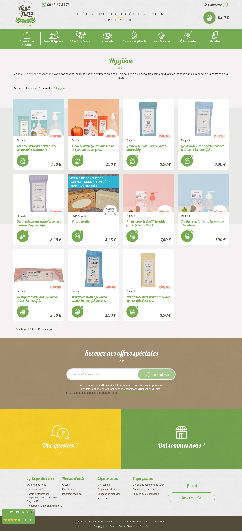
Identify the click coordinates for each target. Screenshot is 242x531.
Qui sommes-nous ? (37, 484)
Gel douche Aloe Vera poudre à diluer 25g (146, 148)
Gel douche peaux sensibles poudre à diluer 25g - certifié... (39, 223)
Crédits (66, 484)
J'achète (23, 161)
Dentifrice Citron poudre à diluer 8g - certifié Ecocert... (148, 299)
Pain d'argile (80, 221)
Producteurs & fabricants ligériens (44, 505)
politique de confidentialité (133, 392)
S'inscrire (102, 498)
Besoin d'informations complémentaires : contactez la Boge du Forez (43, 498)
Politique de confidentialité (97, 521)
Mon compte (103, 484)
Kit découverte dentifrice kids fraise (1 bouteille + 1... (145, 223)
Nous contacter (191, 497)
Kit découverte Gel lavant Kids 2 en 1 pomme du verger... (93, 148)
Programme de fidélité (108, 489)
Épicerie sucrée (161, 41)
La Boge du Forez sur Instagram (195, 486)
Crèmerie (107, 41)
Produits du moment (27, 42)
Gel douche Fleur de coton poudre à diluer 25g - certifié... (202, 148)
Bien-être (215, 41)
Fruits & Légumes (54, 41)
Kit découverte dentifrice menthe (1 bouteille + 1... (202, 223)
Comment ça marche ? (145, 489)
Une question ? (35, 489)
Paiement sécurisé (72, 494)
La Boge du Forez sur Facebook (188, 486)
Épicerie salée (188, 41)
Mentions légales (135, 521)
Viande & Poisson (80, 41)
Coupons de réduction (108, 494)
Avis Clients (18, 512)
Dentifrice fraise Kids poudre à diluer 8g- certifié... (37, 299)
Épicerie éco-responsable (146, 494)
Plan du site (68, 489)
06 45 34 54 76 (58, 4)
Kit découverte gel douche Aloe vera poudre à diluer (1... (36, 148)
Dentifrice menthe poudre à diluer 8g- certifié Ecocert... (89, 299)
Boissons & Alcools (134, 41)
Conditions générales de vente (149, 484)
